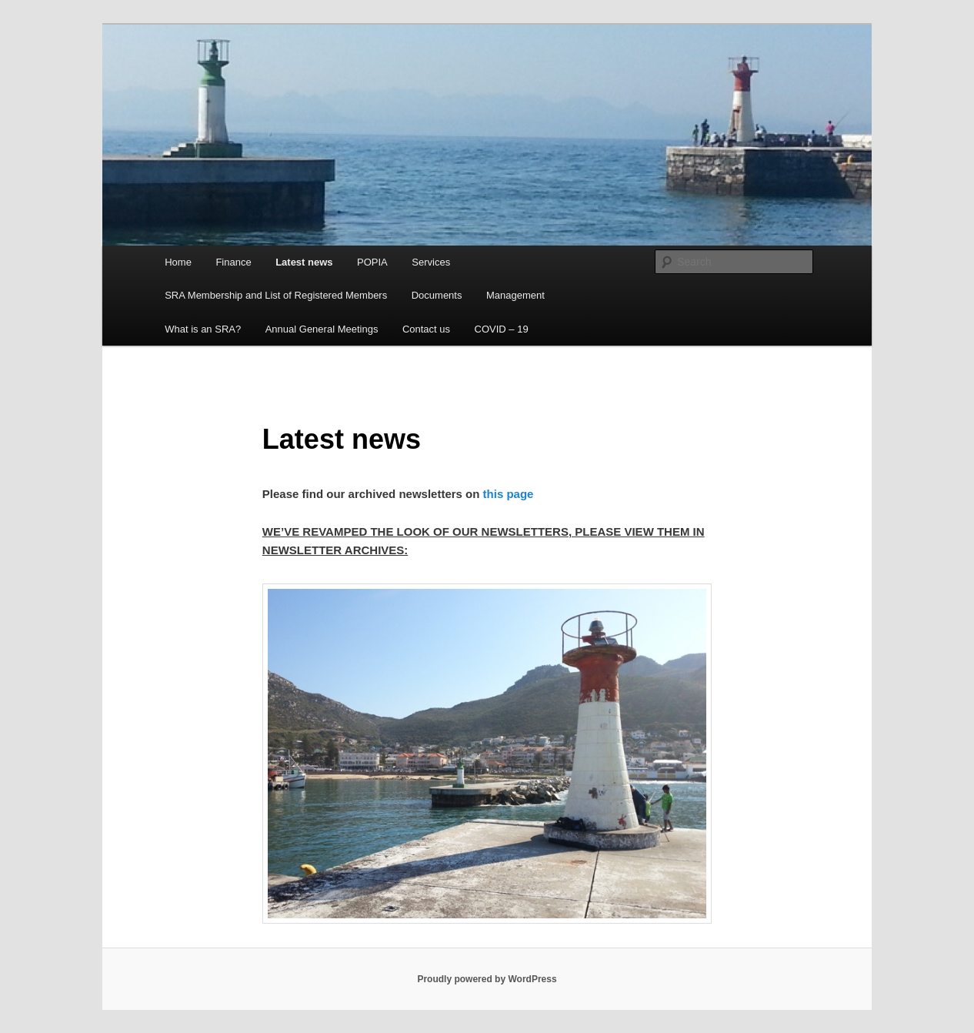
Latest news (303, 262)
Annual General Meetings (322, 329)
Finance (233, 262)
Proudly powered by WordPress (486, 979)
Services (431, 262)
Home (178, 262)
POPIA (372, 262)
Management (515, 295)
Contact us (426, 329)
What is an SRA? (203, 329)
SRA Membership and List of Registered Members (276, 295)
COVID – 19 (502, 329)
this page (506, 493)
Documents (437, 295)
